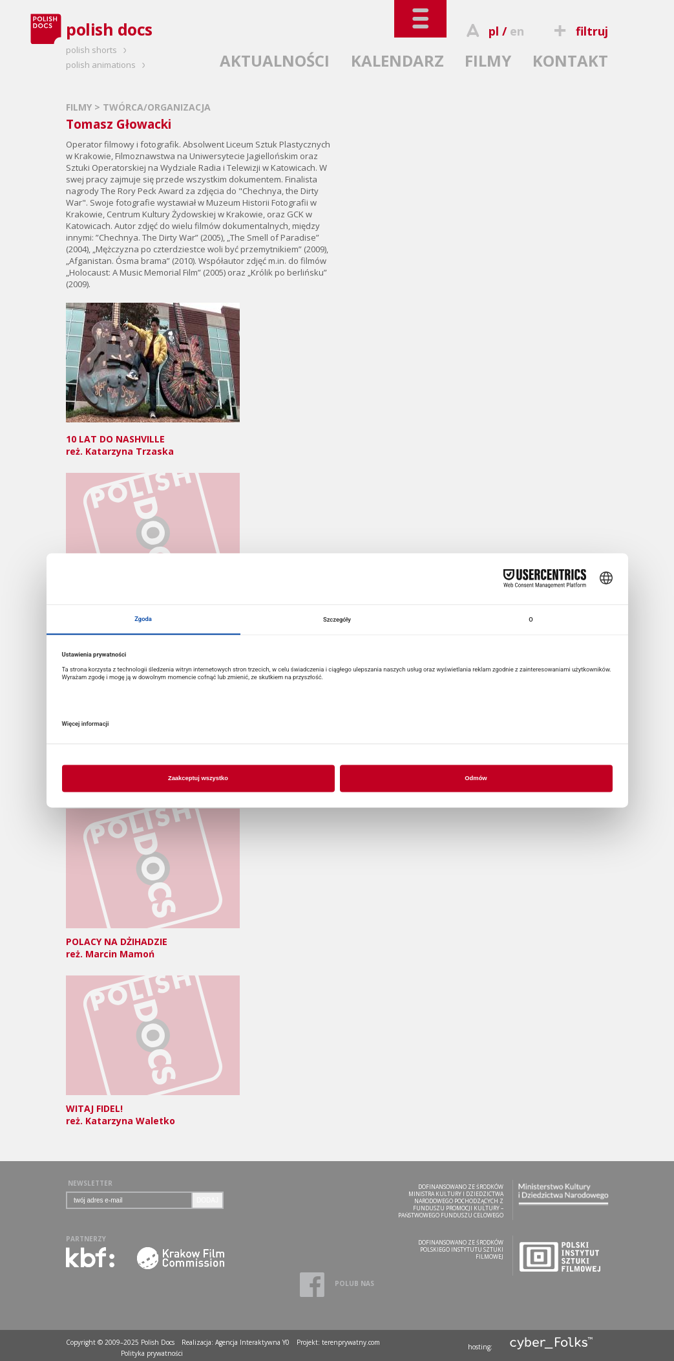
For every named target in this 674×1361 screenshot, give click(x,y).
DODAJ (207, 1200)
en (517, 31)
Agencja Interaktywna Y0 (252, 1342)
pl (494, 31)
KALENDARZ (397, 60)
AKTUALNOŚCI (275, 60)
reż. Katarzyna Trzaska (153, 438)
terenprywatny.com (351, 1342)
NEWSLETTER (90, 1183)
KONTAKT (570, 60)
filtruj (579, 31)
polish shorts (98, 50)
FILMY (488, 60)
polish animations (107, 65)
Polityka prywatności (152, 1353)
